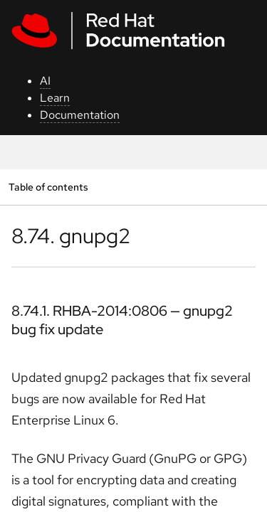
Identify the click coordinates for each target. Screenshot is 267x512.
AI (45, 80)
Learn (55, 97)
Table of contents (48, 186)
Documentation (80, 114)
